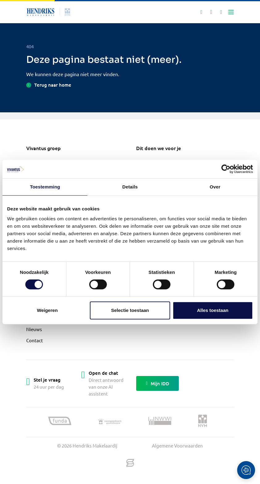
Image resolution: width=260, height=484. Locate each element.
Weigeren (47, 310)
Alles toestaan (213, 310)
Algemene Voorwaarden (177, 445)
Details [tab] (130, 186)
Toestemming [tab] (45, 186)
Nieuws (34, 329)
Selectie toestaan (130, 310)
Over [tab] (215, 186)
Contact (34, 340)
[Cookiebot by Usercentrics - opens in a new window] (226, 169)
